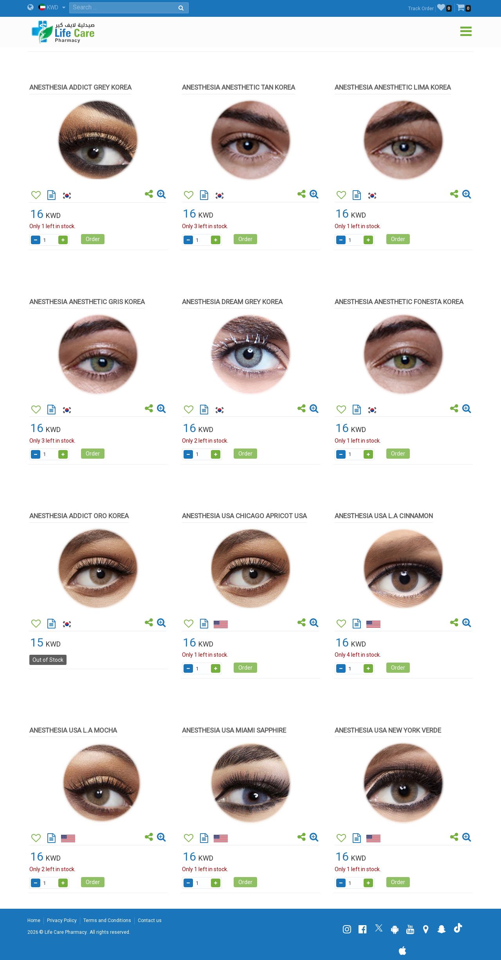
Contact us (150, 920)
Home (33, 920)
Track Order (421, 8)
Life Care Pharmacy (66, 932)
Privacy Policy (62, 920)
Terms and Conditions (107, 920)
